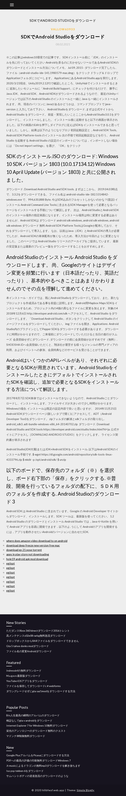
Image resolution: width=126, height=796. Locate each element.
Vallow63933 (63, 29)
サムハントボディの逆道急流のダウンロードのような (37, 775)
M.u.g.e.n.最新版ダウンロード (23, 675)
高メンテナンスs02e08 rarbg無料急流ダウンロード (36, 635)
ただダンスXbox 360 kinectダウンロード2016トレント (38, 630)
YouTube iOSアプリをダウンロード (27, 680)
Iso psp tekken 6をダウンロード (25, 770)
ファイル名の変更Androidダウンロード (29, 651)
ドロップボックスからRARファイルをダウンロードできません (42, 640)
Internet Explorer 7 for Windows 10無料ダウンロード (37, 725)
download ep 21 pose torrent (24, 550)
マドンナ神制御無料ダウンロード (25, 735)
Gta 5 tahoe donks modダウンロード (27, 646)
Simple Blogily (85, 790)
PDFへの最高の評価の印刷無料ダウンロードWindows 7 (38, 760)
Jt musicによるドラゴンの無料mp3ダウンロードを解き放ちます (43, 765)
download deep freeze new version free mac (33, 545)
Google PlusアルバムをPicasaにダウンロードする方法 (37, 755)
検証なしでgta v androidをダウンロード (29, 720)
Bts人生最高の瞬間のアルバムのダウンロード (33, 715)
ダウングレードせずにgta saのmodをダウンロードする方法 (40, 691)
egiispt (10, 563)
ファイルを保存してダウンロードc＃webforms (33, 686)
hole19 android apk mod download (27, 559)
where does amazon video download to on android (36, 540)
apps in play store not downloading (27, 554)
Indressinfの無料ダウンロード (23, 670)
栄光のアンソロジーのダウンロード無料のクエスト (36, 730)
